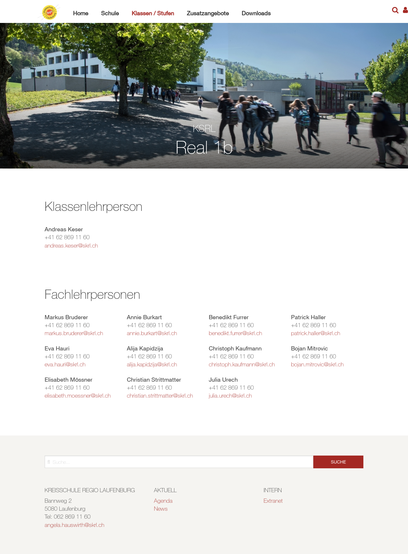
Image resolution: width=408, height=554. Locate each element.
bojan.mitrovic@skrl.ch (317, 364)
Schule (110, 13)
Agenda (163, 500)
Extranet (273, 500)
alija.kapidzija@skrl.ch (152, 364)
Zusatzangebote (208, 13)
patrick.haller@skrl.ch (315, 332)
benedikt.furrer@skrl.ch (235, 332)
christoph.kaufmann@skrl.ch (242, 364)
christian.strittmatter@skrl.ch (160, 395)
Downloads (256, 13)
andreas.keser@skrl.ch (71, 245)
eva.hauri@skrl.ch (65, 364)
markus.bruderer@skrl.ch (74, 332)
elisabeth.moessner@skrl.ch (78, 395)
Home (80, 13)
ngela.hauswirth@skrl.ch (75, 524)
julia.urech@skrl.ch (230, 395)
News (161, 508)
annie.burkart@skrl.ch (152, 332)
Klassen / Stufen (153, 13)
